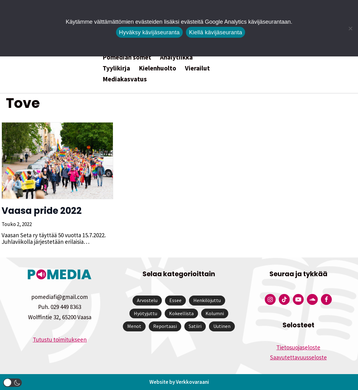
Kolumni (215, 313)
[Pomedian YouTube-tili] (298, 299)
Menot (134, 326)
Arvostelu (147, 300)
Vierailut (197, 68)
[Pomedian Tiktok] (284, 299)
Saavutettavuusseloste (298, 357)
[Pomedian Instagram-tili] (270, 299)
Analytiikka (176, 57)
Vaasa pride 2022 (41, 211)
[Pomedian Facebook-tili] (326, 299)
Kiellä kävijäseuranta (215, 32)
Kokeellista (181, 313)
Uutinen (221, 326)
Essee (175, 300)
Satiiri (195, 326)
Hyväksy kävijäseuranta (149, 32)
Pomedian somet (127, 57)
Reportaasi (165, 326)
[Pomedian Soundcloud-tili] (312, 299)
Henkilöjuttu (207, 300)
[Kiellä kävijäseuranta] (350, 28)
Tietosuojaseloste (298, 347)
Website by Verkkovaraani (179, 381)
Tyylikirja (116, 68)
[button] (12, 382)
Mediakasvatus (125, 79)
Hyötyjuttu (145, 313)
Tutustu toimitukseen (60, 339)
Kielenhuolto (157, 68)
